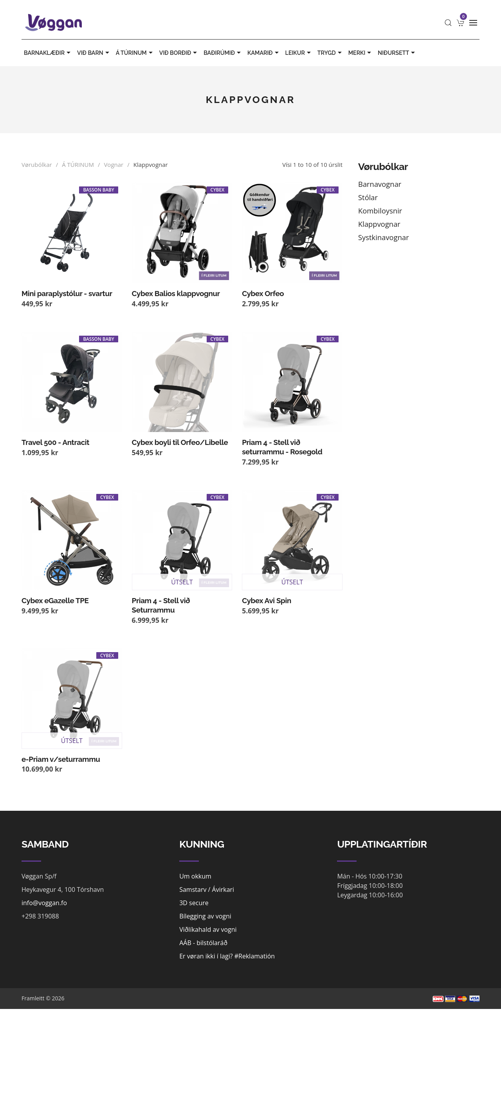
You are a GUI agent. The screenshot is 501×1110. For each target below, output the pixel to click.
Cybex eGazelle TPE (55, 600)
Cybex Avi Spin (266, 600)
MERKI (360, 53)
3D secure (194, 902)
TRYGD (330, 53)
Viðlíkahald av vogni (207, 929)
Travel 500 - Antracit (55, 442)
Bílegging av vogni (205, 916)
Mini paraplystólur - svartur (67, 293)
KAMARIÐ (264, 53)
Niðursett (397, 53)
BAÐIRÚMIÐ (223, 53)
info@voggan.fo (44, 902)
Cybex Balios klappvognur (176, 293)
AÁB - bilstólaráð (203, 942)
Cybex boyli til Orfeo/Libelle (180, 442)
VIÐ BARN (94, 53)
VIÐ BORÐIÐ (179, 53)
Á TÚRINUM (135, 53)
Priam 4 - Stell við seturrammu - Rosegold (282, 447)
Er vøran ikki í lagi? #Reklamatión (227, 956)
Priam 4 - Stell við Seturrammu (161, 605)
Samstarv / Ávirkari (206, 889)
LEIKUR (299, 53)
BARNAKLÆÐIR (48, 53)
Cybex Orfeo (263, 293)
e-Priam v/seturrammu (61, 759)
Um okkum (195, 876)
